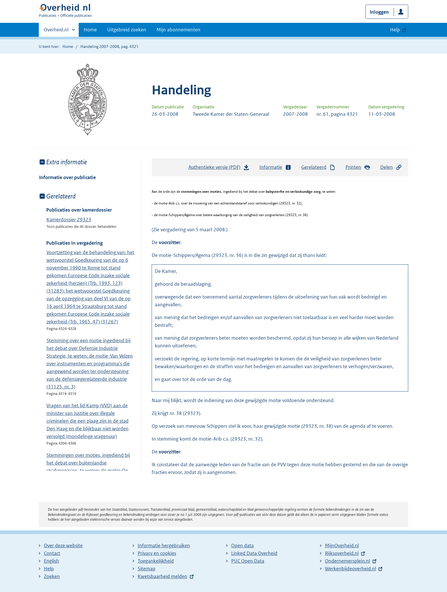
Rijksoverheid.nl (342, 553)
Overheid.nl (56, 31)
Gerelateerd (318, 167)
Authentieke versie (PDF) (218, 168)
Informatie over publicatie (67, 177)
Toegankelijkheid (156, 561)
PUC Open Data (247, 561)
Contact (52, 553)
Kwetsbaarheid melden (162, 576)
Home (90, 30)
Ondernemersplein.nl (347, 561)
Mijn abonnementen (178, 30)
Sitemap (146, 568)
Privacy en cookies (157, 553)
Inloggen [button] (379, 12)
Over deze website (63, 545)
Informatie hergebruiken (164, 545)
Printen (358, 167)
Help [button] (395, 30)
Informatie (275, 167)
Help (49, 568)
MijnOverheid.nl (342, 545)
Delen (391, 167)
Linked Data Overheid (254, 553)
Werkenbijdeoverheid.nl (350, 568)
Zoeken (52, 576)
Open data (242, 545)
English (51, 561)
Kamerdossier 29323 (68, 219)
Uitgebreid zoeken (126, 30)
